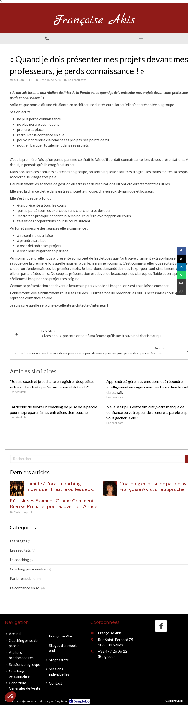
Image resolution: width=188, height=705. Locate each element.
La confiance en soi (25, 588)
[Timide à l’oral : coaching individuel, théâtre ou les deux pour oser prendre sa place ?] (17, 488)
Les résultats (20, 550)
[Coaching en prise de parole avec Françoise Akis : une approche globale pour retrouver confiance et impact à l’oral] (110, 488)
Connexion (174, 700)
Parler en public (22, 578)
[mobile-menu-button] (141, 38)
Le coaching (19, 559)
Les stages (18, 541)
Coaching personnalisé (28, 569)
